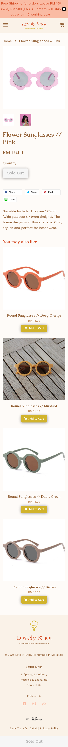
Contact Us (34, 685)
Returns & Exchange (34, 679)
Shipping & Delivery (34, 674)
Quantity (9, 163)
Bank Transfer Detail (23, 728)
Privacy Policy (49, 728)
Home (7, 41)
